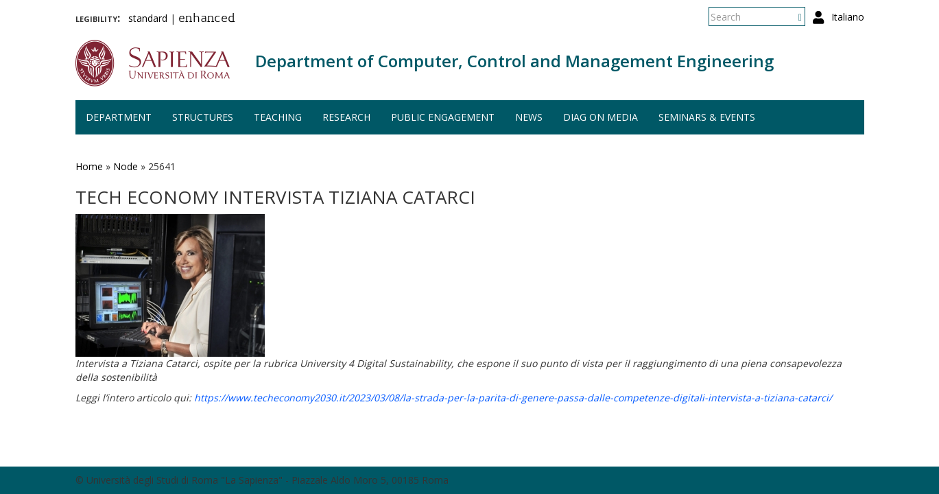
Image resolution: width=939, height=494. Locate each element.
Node (125, 166)
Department (119, 117)
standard (147, 18)
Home (89, 166)
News (529, 117)
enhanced (206, 19)
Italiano (847, 16)
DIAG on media (600, 117)
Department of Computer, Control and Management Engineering (514, 60)
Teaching (278, 117)
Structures (202, 117)
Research (346, 117)
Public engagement (443, 117)
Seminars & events (706, 117)
